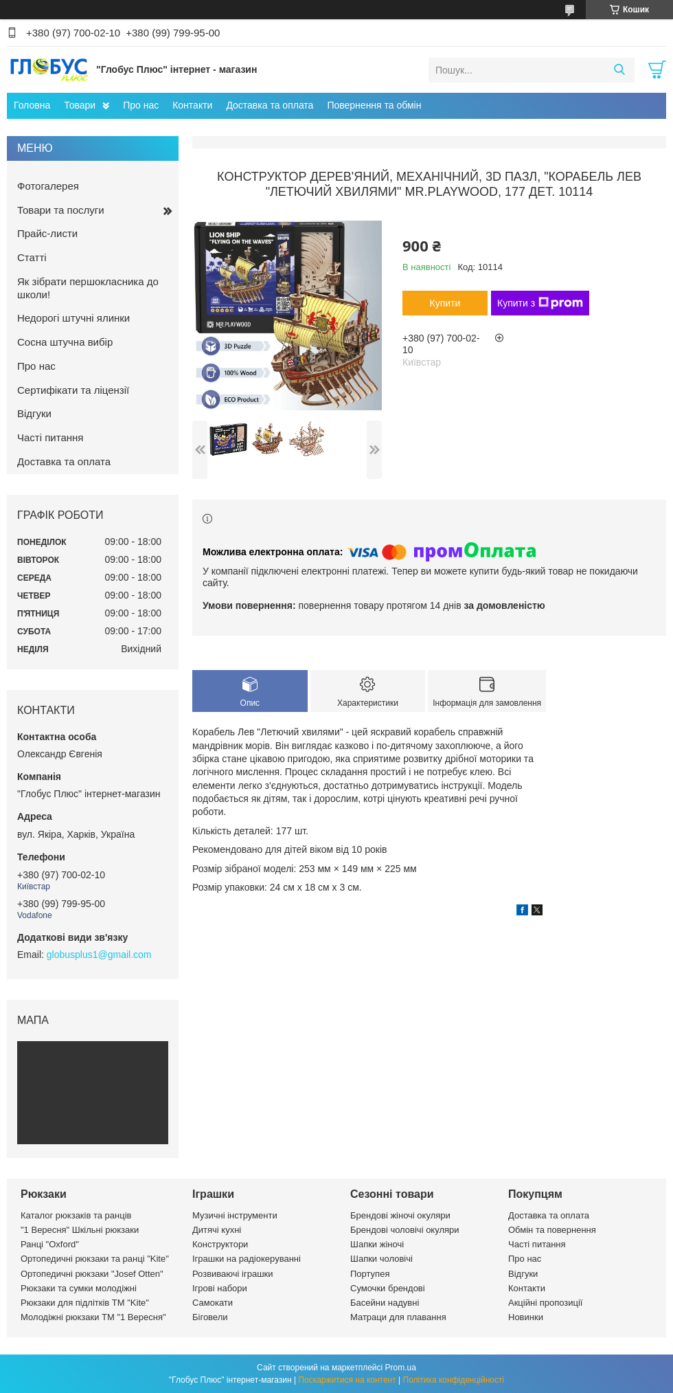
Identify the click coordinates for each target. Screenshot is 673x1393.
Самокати (212, 1302)
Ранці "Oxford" (50, 1244)
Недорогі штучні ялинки (73, 318)
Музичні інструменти (234, 1215)
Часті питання (50, 437)
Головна (32, 105)
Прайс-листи (47, 233)
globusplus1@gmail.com (99, 954)
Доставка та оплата (269, 105)
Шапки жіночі (377, 1244)
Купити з (540, 303)
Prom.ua (400, 1367)
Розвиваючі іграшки (232, 1274)
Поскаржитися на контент (347, 1380)
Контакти (192, 105)
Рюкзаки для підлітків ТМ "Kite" (85, 1302)
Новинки (525, 1317)
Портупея (369, 1274)
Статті (32, 257)
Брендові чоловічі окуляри (404, 1230)
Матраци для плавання (398, 1317)
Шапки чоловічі (381, 1258)
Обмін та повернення (552, 1230)
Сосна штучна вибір (65, 342)
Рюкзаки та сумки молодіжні (79, 1288)
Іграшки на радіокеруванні (246, 1258)
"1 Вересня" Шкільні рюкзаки (80, 1230)
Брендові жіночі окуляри (400, 1215)
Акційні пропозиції (545, 1302)
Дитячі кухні (216, 1230)
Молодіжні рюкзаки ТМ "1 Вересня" (93, 1317)
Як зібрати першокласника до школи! (88, 288)
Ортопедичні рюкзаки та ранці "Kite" (95, 1258)
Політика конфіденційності (454, 1380)
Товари (79, 105)
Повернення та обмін (374, 105)
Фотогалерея (48, 186)
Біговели (210, 1317)
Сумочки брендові (387, 1288)
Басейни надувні (384, 1302)
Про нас (141, 105)
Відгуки (34, 413)
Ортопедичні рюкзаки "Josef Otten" (92, 1274)
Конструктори (220, 1244)
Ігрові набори (219, 1288)
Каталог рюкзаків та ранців (76, 1215)
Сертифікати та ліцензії (73, 390)
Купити (445, 303)
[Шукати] (619, 70)
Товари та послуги (60, 210)
